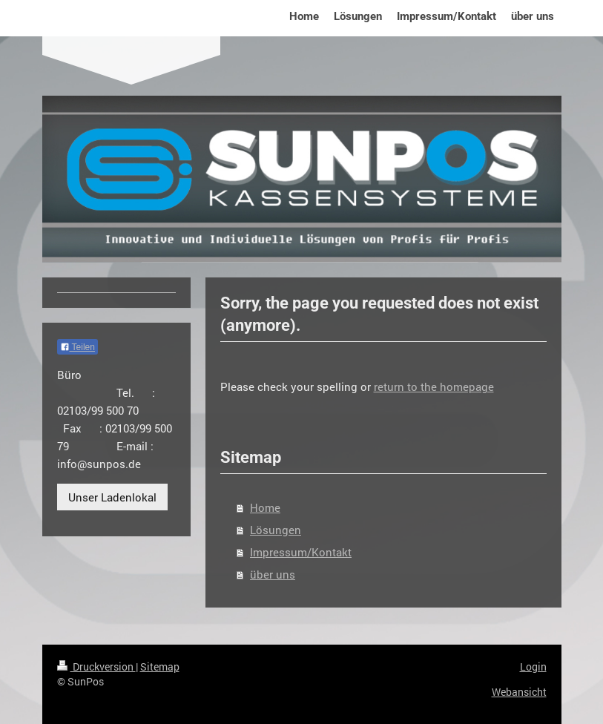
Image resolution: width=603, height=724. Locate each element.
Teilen (77, 347)
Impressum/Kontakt (301, 551)
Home (265, 507)
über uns (272, 574)
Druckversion (96, 666)
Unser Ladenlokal (112, 497)
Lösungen (275, 529)
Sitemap (159, 666)
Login (533, 666)
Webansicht (519, 692)
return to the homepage (434, 386)
